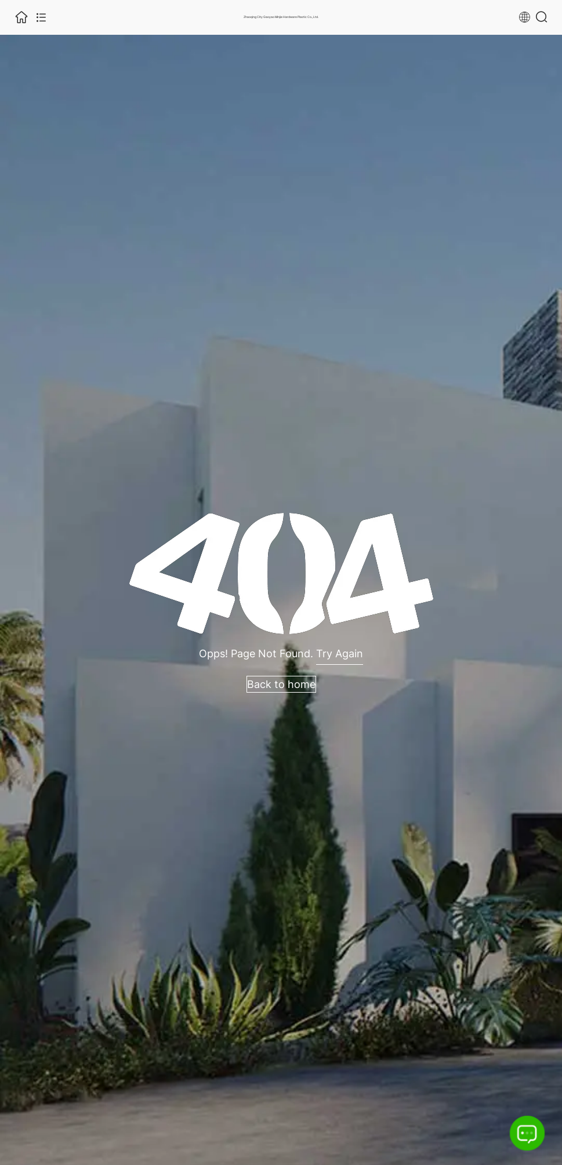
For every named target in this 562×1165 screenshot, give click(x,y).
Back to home (281, 684)
